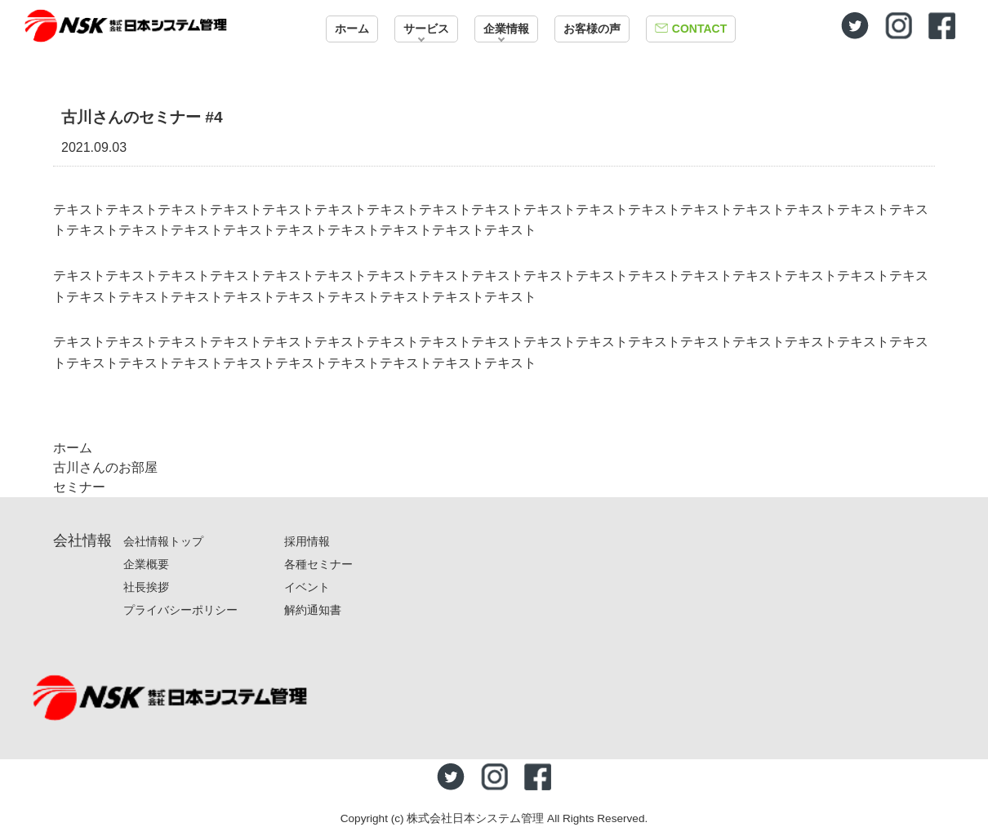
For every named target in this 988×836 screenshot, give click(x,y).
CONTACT (699, 28)
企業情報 (506, 28)
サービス (426, 28)
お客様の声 (592, 28)
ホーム (352, 28)
